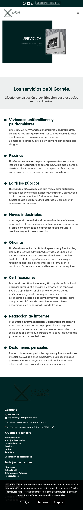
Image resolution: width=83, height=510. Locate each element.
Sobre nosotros (12, 437)
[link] (12, 12)
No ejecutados (12, 476)
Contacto (9, 452)
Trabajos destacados (15, 440)
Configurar (26, 502)
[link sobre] (41, 394)
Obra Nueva (10, 467)
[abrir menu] (78, 12)
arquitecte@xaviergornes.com (22, 417)
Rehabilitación (11, 470)
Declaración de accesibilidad (18, 457)
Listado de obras (13, 443)
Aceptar (58, 502)
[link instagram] (24, 3)
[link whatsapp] (32, 3)
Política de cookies (55, 495)
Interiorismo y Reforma (16, 473)
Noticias (8, 449)
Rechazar (43, 502)
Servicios (9, 446)
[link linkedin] (28, 3)
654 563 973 (13, 414)
